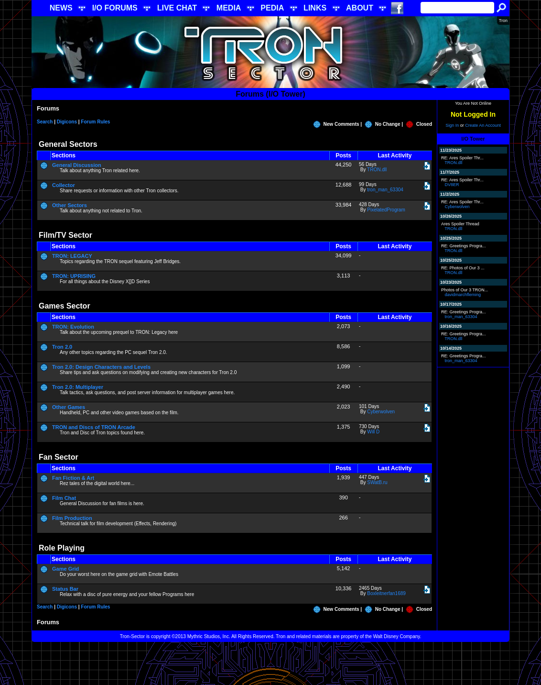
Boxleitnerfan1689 (386, 593)
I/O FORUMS (115, 8)
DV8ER (452, 184)
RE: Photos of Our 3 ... (463, 267)
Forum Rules (95, 121)
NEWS (61, 8)
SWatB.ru (377, 482)
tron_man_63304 (385, 189)
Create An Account (483, 125)
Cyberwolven (381, 411)
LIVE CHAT (177, 8)
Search (45, 121)
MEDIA (228, 8)
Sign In (452, 125)
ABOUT (359, 8)
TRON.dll (377, 169)
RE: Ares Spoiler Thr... (462, 157)
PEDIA (272, 8)
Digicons (67, 121)
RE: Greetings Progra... (463, 245)
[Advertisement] (270, 663)
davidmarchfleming (463, 294)
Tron (503, 20)
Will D (373, 431)
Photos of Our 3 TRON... (464, 289)
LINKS (314, 8)
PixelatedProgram (386, 209)
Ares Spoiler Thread (460, 223)
